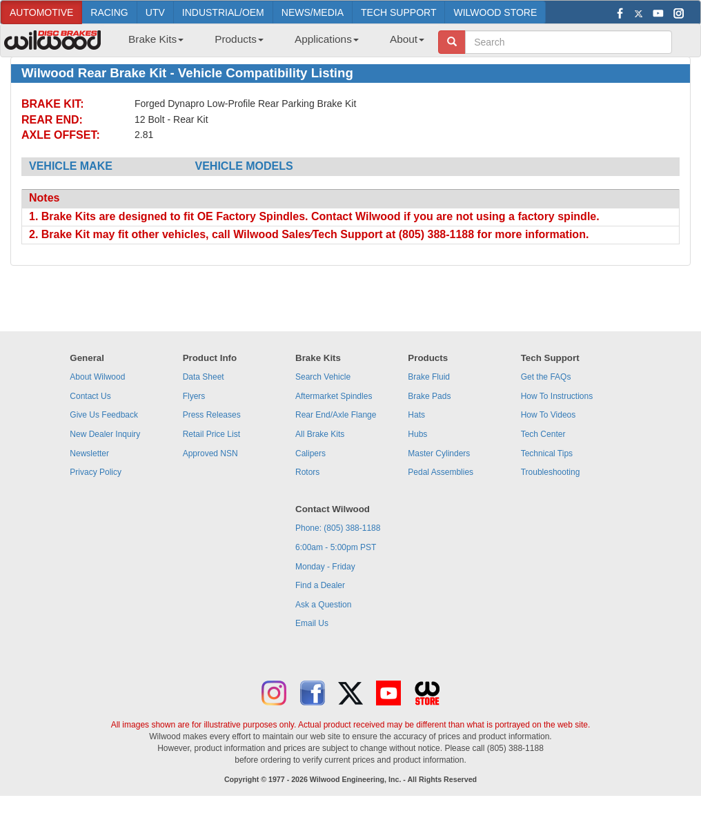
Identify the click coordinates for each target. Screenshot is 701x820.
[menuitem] (151, 43)
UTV (155, 12)
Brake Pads (429, 396)
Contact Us (90, 396)
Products (239, 39)
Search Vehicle (322, 377)
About (407, 39)
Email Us (311, 623)
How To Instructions (557, 396)
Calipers (310, 453)
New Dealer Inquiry (105, 434)
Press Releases (212, 415)
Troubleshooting (550, 472)
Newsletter (89, 453)
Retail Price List (211, 434)
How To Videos (548, 415)
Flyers (194, 396)
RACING (109, 12)
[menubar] (271, 43)
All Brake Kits (319, 434)
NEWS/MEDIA (313, 12)
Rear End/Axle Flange (335, 415)
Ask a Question (323, 604)
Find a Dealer (320, 585)
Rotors (307, 472)
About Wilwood (97, 377)
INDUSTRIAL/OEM (223, 12)
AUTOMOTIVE (41, 12)
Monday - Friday (325, 567)
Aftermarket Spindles (333, 396)
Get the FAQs (546, 377)
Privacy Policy (95, 472)
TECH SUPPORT (398, 12)
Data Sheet (203, 377)
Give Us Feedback (104, 415)
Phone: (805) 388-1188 (337, 528)
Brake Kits (156, 39)
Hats (416, 415)
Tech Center (543, 434)
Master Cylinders (439, 453)
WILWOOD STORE (495, 12)
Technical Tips (547, 453)
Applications (327, 39)
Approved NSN (210, 453)
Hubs (417, 434)
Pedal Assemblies (440, 472)
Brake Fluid (429, 377)
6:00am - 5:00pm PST (335, 547)
